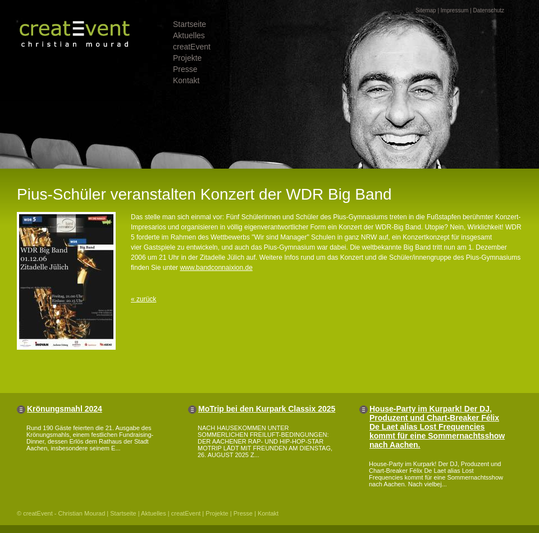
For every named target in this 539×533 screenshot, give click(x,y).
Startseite (189, 24)
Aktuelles (189, 35)
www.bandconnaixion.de (216, 268)
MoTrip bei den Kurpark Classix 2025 (266, 408)
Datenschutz (488, 10)
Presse (185, 69)
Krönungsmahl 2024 (64, 408)
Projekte (187, 57)
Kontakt (186, 80)
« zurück (143, 299)
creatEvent (192, 46)
